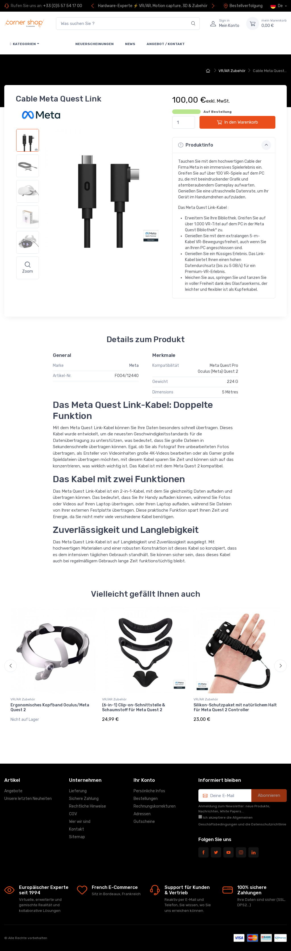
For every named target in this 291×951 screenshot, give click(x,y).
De (277, 6)
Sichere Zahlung (84, 798)
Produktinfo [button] (224, 145)
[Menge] (183, 122)
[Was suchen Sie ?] (128, 23)
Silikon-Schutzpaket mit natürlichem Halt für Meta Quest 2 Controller (235, 707)
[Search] (193, 23)
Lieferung (78, 791)
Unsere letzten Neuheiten (28, 798)
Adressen (142, 814)
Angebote (13, 791)
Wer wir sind (79, 821)
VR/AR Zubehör (23, 699)
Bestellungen (146, 798)
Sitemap (77, 836)
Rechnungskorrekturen (155, 806)
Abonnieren (269, 795)
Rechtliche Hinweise (87, 806)
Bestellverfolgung (243, 5)
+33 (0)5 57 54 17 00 (62, 5)
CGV (73, 814)
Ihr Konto (144, 780)
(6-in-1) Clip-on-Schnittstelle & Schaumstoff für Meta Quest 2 (133, 707)
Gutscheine (144, 821)
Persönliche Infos (149, 791)
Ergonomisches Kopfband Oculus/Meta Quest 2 (50, 707)
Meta (134, 365)
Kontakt (76, 829)
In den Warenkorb (237, 122)
